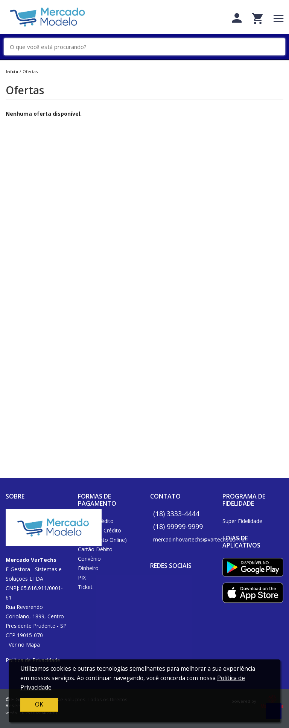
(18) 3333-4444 (176, 513)
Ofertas (30, 71)
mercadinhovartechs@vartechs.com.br (199, 539)
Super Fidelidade (242, 521)
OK (39, 704)
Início (12, 71)
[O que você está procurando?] (147, 47)
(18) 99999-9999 (178, 526)
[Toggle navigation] (278, 18)
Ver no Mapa (24, 644)
